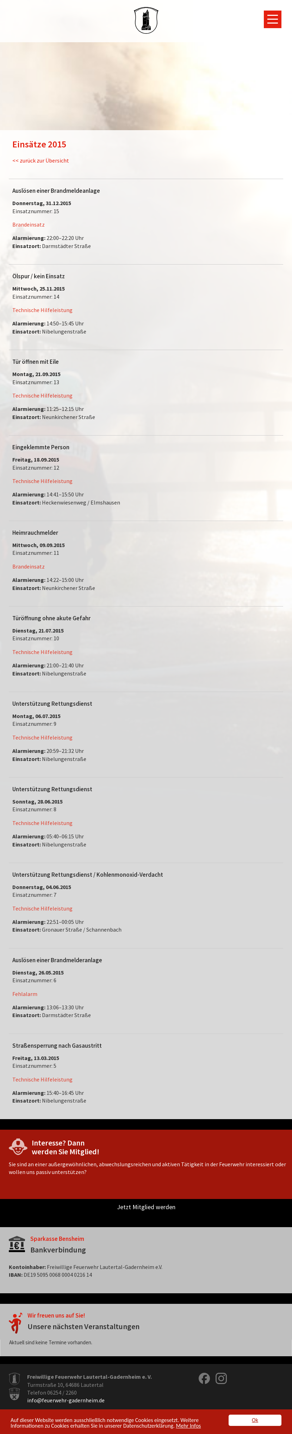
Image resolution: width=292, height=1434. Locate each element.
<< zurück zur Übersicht (40, 160)
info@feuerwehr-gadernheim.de (66, 1400)
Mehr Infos (188, 1426)
